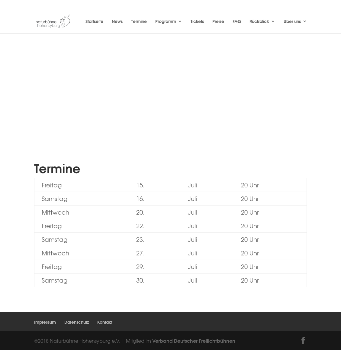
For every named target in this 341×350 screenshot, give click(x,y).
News (117, 21)
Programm (165, 21)
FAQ (237, 21)
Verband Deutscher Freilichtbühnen (193, 340)
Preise (218, 21)
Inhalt (152, 108)
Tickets (197, 21)
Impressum (45, 322)
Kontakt (104, 322)
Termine (139, 21)
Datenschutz (76, 322)
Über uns (292, 21)
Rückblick (259, 21)
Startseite (94, 21)
